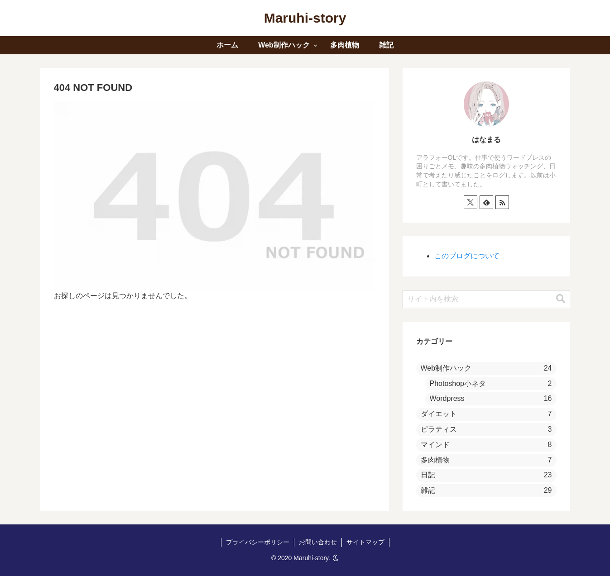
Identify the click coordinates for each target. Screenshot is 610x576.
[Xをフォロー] (470, 202)
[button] (560, 299)
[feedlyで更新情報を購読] (486, 202)
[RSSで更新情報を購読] (502, 202)
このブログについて (467, 256)
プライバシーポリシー (257, 542)
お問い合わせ (318, 542)
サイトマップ (365, 542)
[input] (486, 299)
